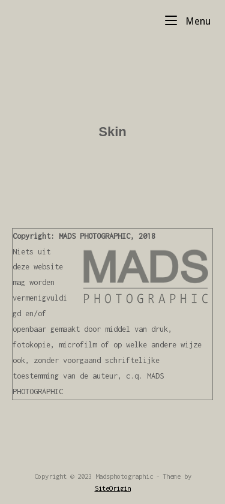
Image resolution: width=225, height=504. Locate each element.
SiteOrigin (113, 488)
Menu (188, 20)
